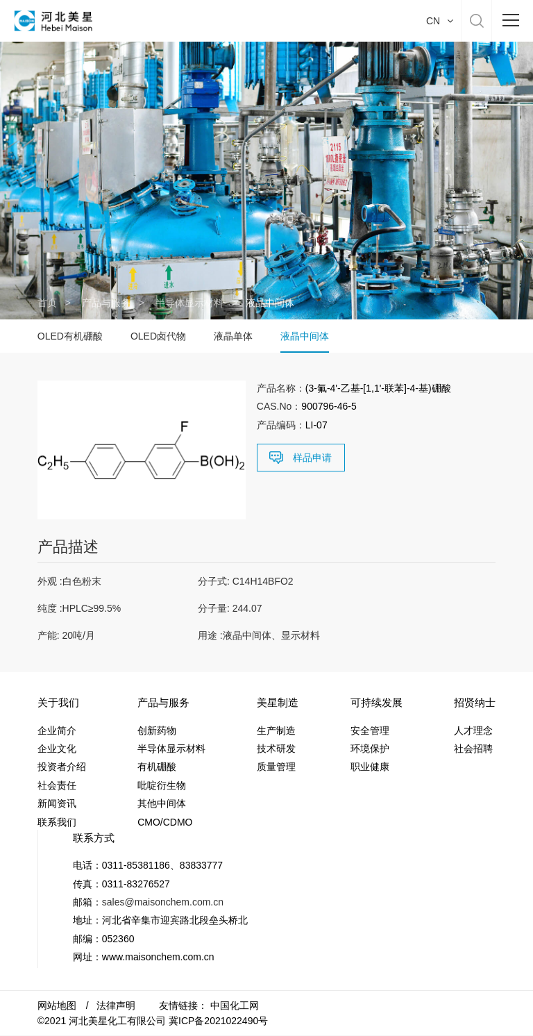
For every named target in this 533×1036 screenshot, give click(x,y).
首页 (47, 302)
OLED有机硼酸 (70, 336)
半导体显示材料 (189, 302)
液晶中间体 (304, 336)
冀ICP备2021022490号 (218, 1020)
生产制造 (276, 730)
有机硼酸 (156, 767)
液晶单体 (233, 336)
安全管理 (369, 730)
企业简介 (56, 730)
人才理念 (473, 730)
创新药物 (156, 730)
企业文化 (56, 748)
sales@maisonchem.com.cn (162, 902)
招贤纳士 (475, 702)
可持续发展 (376, 702)
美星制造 (277, 702)
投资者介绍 (61, 767)
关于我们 (58, 702)
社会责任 (56, 785)
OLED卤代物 (158, 336)
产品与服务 (106, 302)
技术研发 (276, 748)
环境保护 (369, 748)
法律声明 (115, 1005)
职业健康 (369, 767)
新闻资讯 (56, 803)
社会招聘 (473, 748)
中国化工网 (234, 1005)
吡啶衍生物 (161, 785)
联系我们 (56, 822)
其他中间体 (161, 803)
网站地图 (56, 1005)
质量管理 (276, 767)
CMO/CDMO (164, 822)
